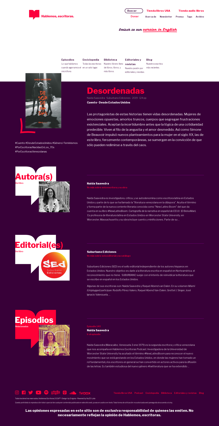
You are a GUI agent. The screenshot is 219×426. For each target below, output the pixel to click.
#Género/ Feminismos (65, 142)
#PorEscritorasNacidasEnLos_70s (34, 147)
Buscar (132, 10)
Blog (156, 64)
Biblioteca (114, 65)
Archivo (200, 16)
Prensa (179, 16)
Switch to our (148, 29)
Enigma (73, 398)
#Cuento (20, 142)
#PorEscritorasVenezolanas (31, 151)
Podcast (138, 393)
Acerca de (150, 16)
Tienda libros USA (158, 10)
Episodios (71, 65)
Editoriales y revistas (135, 66)
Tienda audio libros (191, 10)
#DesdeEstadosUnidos (38, 142)
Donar (135, 16)
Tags (189, 16)
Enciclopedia (92, 64)
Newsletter (166, 16)
